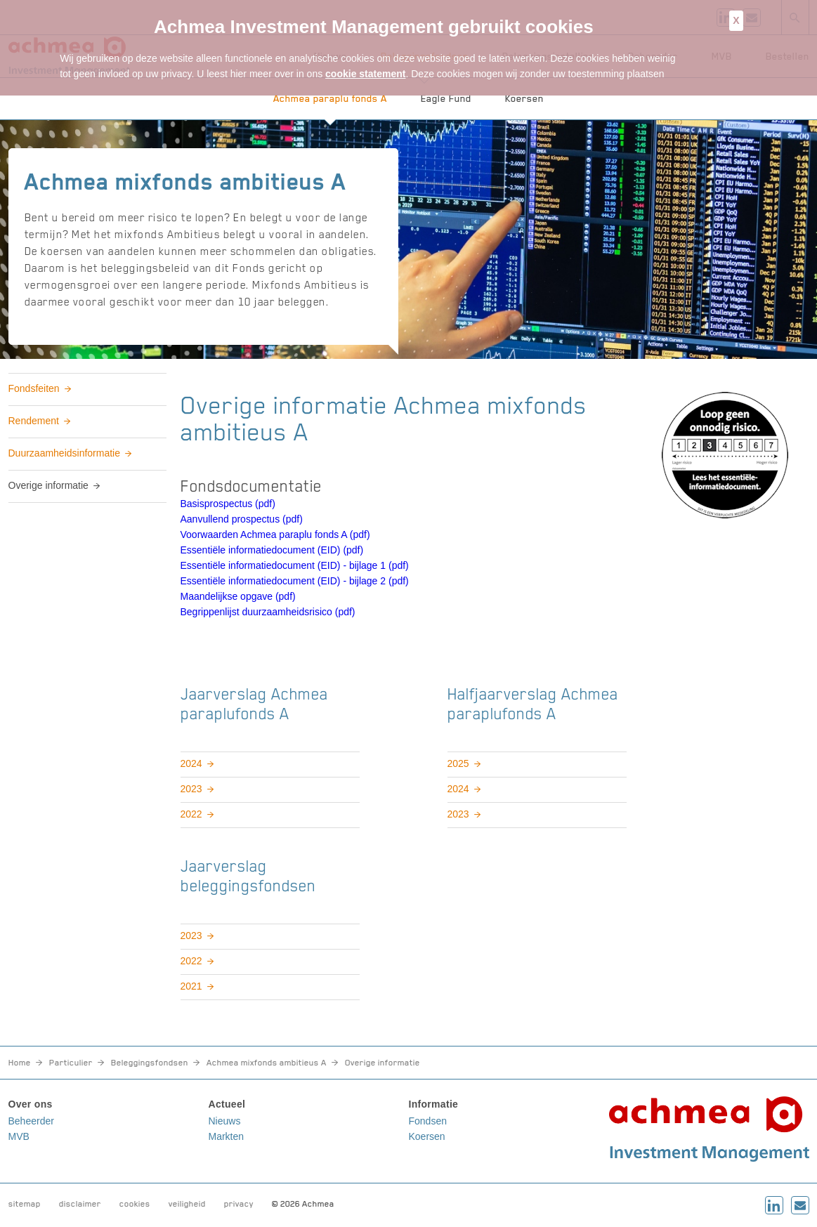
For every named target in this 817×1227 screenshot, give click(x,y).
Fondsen (428, 1121)
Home (19, 1063)
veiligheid (187, 1204)
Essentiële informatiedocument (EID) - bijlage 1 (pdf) (295, 565)
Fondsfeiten (34, 388)
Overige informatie (48, 485)
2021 (191, 986)
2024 (191, 763)
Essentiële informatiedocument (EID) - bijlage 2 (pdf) (295, 580)
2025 (458, 763)
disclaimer (80, 1204)
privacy (239, 1204)
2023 (191, 788)
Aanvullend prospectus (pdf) (242, 519)
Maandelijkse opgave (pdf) (238, 596)
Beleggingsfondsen (149, 1063)
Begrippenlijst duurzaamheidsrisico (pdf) (268, 611)
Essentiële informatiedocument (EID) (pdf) (272, 550)
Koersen (524, 98)
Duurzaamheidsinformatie (64, 453)
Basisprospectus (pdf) (228, 503)
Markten (226, 1136)
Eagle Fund (446, 98)
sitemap (24, 1204)
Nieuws (225, 1121)
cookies (134, 1204)
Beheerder (31, 1121)
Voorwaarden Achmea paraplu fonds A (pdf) (275, 534)
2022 (191, 814)
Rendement (33, 420)
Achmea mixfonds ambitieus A (267, 1063)
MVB (19, 1136)
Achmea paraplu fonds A (330, 98)
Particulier (71, 1063)
